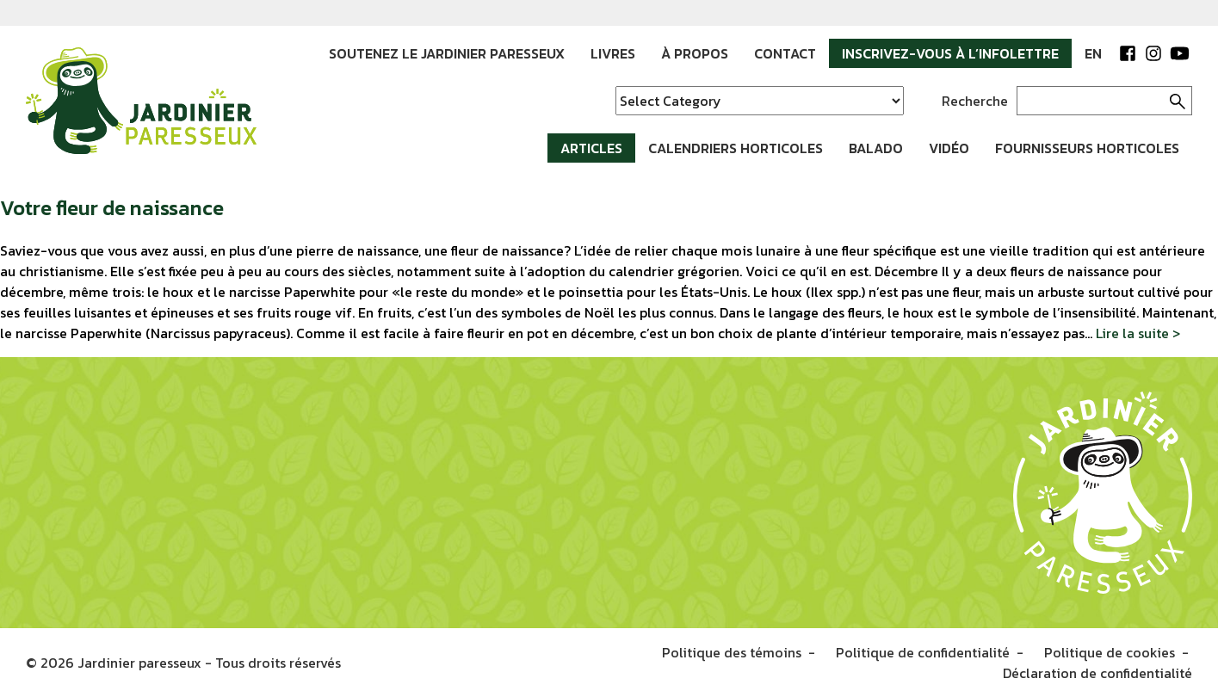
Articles (591, 148)
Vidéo (949, 148)
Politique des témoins (731, 652)
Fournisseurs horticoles (1087, 148)
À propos (694, 53)
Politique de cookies (1109, 652)
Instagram (1153, 53)
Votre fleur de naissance (112, 208)
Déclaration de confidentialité (1097, 673)
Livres (612, 53)
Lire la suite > (1138, 333)
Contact (785, 53)
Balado (876, 148)
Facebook (1128, 53)
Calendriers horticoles (735, 148)
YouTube (1179, 53)
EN (1093, 53)
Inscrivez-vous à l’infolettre (950, 53)
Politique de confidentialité (923, 652)
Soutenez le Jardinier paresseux (447, 53)
